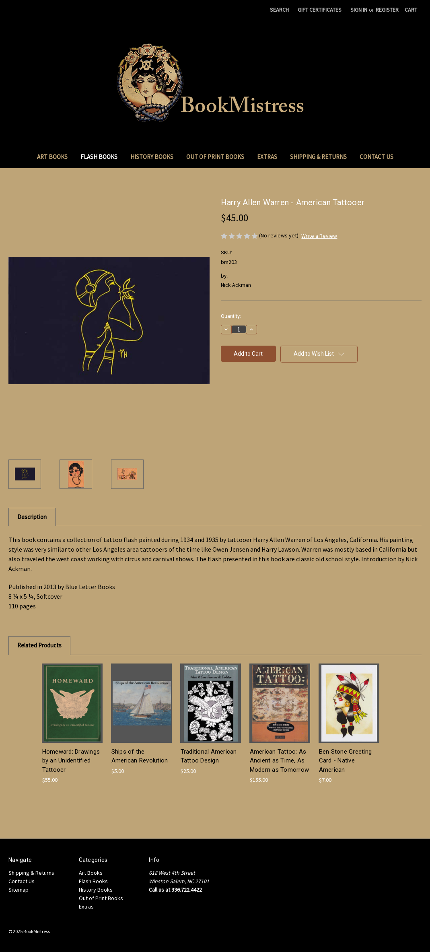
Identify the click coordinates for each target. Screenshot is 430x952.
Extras (267, 157)
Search (279, 9)
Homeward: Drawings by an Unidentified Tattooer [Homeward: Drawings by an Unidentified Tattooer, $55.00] (71, 760)
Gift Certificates (320, 9)
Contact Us (376, 157)
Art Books (52, 157)
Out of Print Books (215, 157)
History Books (151, 157)
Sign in (358, 9)
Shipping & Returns (318, 157)
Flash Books (98, 157)
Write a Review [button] (319, 235)
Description (32, 517)
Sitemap (18, 889)
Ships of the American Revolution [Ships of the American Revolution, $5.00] (139, 756)
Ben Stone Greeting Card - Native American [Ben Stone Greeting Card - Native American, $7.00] (345, 760)
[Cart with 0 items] (411, 10)
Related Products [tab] (39, 645)
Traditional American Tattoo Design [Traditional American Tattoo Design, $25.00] (209, 756)
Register (387, 9)
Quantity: (231, 316)
